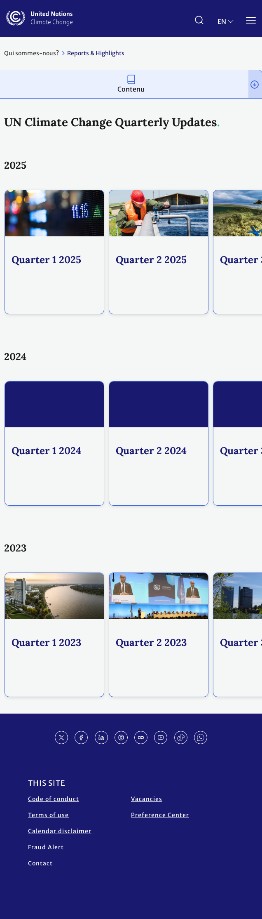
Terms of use (48, 815)
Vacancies (146, 799)
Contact (40, 863)
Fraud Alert (46, 847)
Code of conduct (53, 799)
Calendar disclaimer (59, 831)
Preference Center (160, 815)
